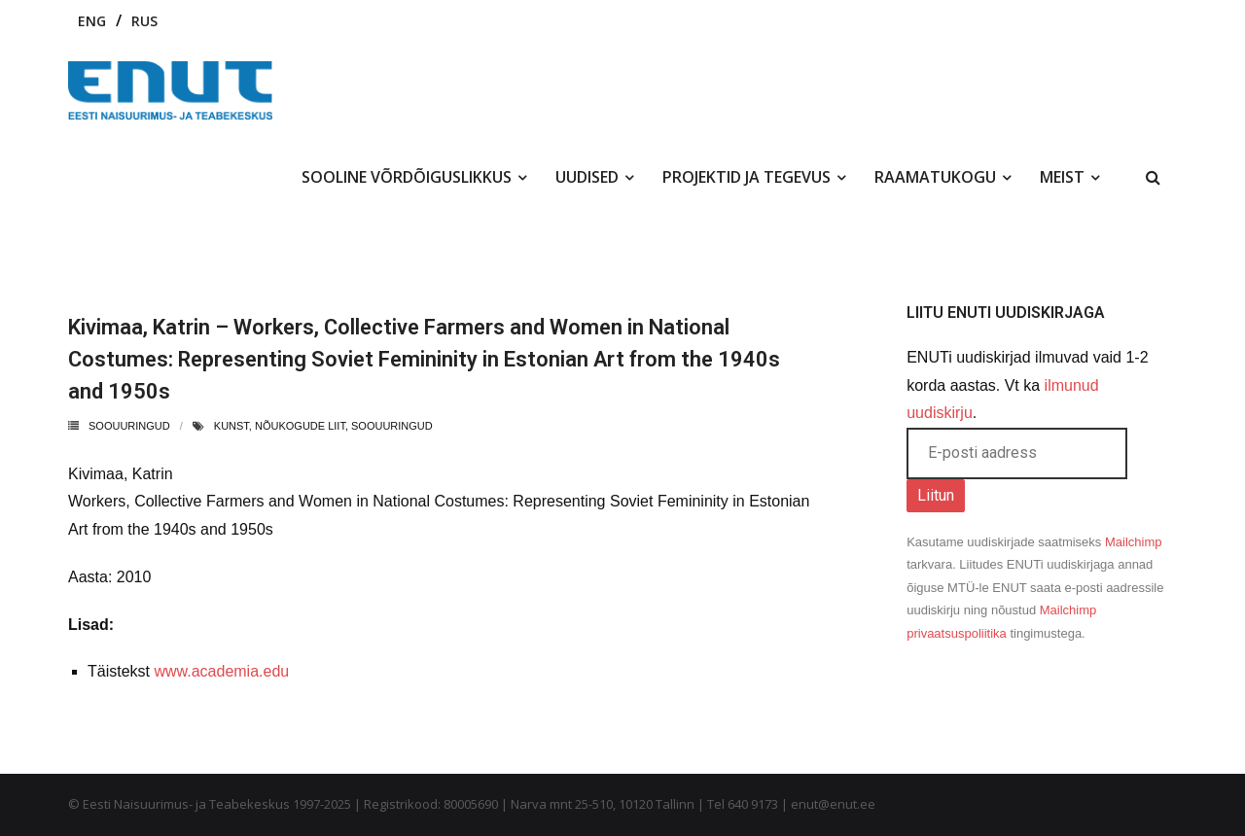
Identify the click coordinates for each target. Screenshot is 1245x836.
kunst (231, 426)
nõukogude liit (300, 426)
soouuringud (392, 426)
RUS (144, 21)
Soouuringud (129, 426)
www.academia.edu (221, 671)
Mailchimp (1133, 542)
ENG (92, 21)
